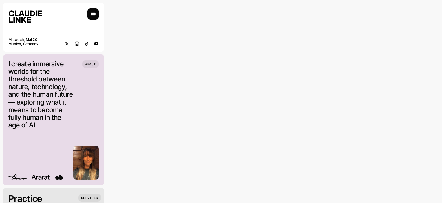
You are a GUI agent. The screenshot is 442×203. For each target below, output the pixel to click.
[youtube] (96, 44)
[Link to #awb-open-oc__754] (93, 14)
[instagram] (77, 44)
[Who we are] (90, 64)
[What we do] (89, 198)
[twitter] (67, 44)
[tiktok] (87, 44)
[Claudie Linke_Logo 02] (25, 11)
